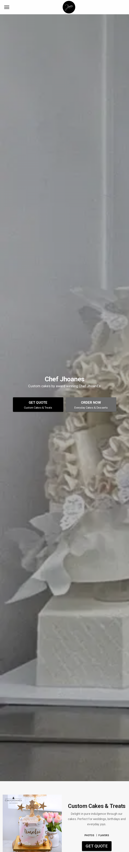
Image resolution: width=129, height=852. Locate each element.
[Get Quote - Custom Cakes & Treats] (38, 404)
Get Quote (96, 846)
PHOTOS (89, 835)
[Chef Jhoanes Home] (69, 7)
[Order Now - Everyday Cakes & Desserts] (91, 404)
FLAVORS (103, 835)
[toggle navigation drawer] (6, 7)
